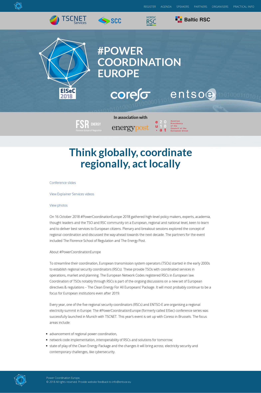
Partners (200, 6)
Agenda (166, 6)
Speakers (182, 6)
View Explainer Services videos (72, 194)
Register (150, 6)
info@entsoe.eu (121, 382)
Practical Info (243, 6)
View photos (59, 205)
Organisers (220, 6)
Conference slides (63, 182)
